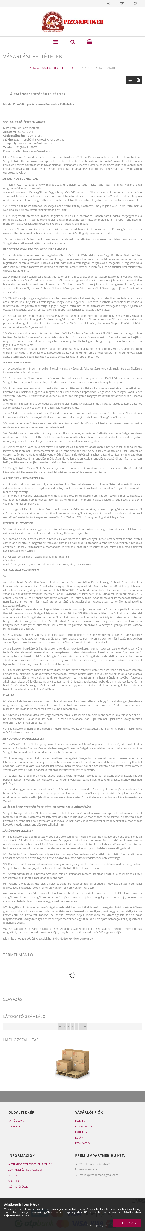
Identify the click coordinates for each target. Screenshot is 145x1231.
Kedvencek (135, 3)
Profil (121, 3)
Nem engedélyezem (98, 1225)
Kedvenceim (82, 1143)
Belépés (108, 3)
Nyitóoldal (16, 1120)
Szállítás (14, 1181)
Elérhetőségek (18, 1186)
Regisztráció (83, 1126)
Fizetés (12, 1175)
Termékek (14, 1126)
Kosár (79, 1137)
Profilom (81, 1131)
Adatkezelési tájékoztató (25, 1169)
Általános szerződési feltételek (30, 1164)
